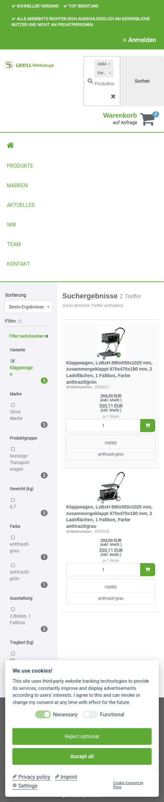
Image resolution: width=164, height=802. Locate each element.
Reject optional (82, 736)
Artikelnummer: (79, 387)
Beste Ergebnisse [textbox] (26, 306)
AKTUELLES (21, 205)
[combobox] (28, 306)
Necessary (65, 714)
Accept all (82, 756)
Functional (112, 714)
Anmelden (139, 40)
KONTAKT (18, 264)
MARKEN (17, 185)
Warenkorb (120, 115)
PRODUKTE (20, 166)
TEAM (14, 244)
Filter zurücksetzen (28, 336)
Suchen (142, 81)
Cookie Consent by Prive (128, 785)
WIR (11, 225)
